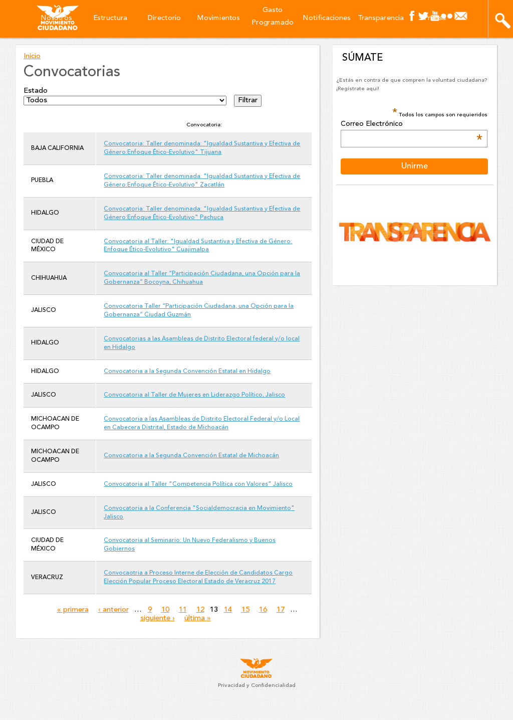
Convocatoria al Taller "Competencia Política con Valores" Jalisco (198, 484)
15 (245, 610)
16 (263, 610)
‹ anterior (113, 610)
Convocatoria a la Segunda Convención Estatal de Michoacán (191, 456)
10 (165, 610)
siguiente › (157, 618)
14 (228, 610)
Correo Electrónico (411, 124)
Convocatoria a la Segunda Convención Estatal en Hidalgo (187, 372)
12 (200, 610)
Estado (36, 91)
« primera (73, 610)
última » (197, 618)
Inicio (32, 56)
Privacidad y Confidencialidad (257, 685)
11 (183, 610)
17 (281, 610)
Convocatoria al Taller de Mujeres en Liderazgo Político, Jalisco (194, 395)
